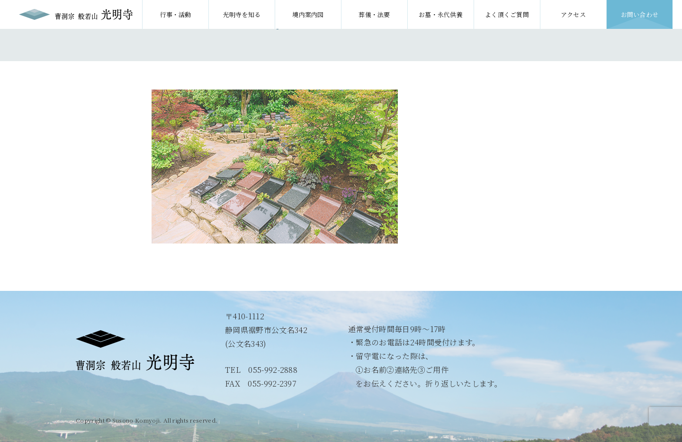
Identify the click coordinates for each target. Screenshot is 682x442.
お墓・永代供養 (441, 14)
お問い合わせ (640, 14)
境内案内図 (308, 14)
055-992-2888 (272, 369)
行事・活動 (175, 14)
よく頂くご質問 (507, 14)
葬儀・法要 (374, 14)
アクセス (573, 14)
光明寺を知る (242, 14)
